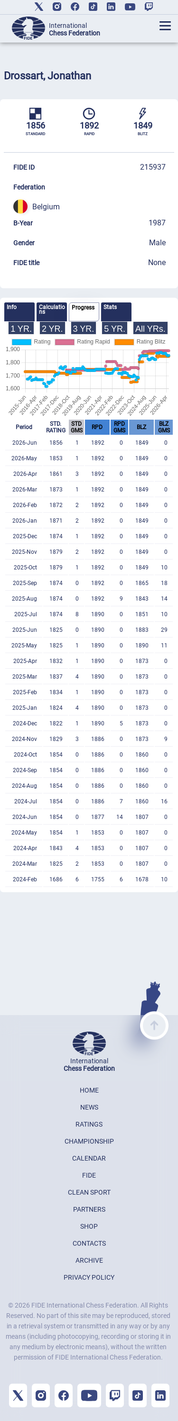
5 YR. (114, 329)
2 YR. (52, 329)
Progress (83, 307)
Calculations (52, 309)
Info (12, 307)
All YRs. (150, 329)
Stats (110, 307)
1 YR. (21, 329)
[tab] (19, 311)
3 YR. (83, 329)
